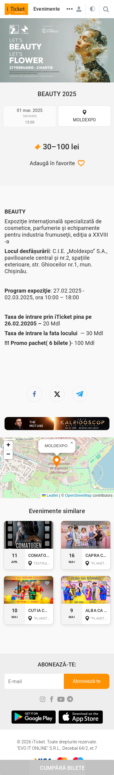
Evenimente (46, 9)
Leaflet (50, 495)
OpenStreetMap (78, 495)
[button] (56, 462)
